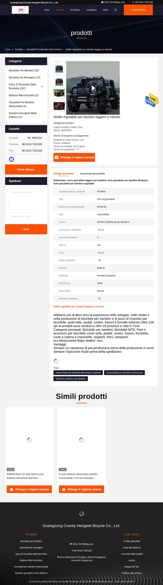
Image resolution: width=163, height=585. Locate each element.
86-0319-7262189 (142, 2)
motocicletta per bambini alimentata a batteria (78, 372)
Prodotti (59, 10)
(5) (24, 95)
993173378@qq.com (113, 2)
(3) (21, 104)
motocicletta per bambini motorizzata (124, 372)
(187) (22, 86)
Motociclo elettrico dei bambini (71, 378)
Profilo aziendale (132, 541)
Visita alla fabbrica (132, 547)
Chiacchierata (138, 10)
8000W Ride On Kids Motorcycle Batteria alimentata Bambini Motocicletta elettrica (25, 476)
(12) (24, 77)
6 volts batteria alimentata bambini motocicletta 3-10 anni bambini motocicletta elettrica (78, 476)
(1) (23, 115)
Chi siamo (75, 10)
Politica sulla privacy (132, 573)
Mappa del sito (132, 566)
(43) (24, 70)
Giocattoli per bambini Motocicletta (44, 49)
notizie (132, 560)
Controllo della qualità (132, 554)
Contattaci (91, 10)
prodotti (19, 49)
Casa (47, 10)
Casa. (8, 49)
